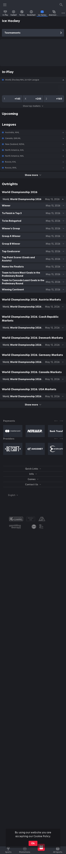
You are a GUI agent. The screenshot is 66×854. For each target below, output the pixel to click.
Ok (33, 843)
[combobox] (10, 495)
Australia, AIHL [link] (12, 132)
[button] (33, 80)
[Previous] (56, 420)
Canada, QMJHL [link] (13, 138)
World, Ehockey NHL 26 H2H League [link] (22, 80)
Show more (33, 175)
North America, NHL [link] (14, 156)
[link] (5, 13)
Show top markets (33, 106)
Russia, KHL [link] (10, 162)
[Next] (61, 420)
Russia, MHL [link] (11, 167)
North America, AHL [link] (14, 150)
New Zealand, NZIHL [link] (14, 144)
